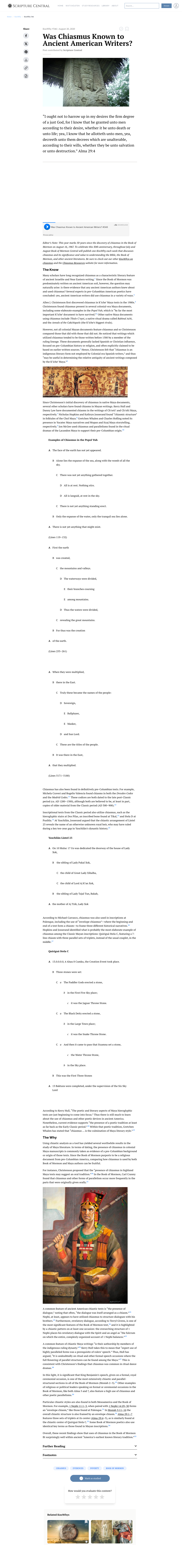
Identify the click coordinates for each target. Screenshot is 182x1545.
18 (88, 1126)
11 (69, 797)
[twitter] (26, 44)
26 (80, 1347)
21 (87, 1181)
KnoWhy (18, 17)
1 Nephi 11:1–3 (78, 1406)
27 (121, 1359)
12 (115, 805)
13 (118, 816)
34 (109, 1425)
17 (52, 941)
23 (54, 1320)
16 (129, 925)
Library (105, 6)
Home (60, 6)
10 (123, 430)
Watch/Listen (73, 6)
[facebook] (26, 36)
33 (88, 1421)
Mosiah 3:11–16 (117, 1410)
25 (126, 1336)
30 (73, 1394)
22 (130, 1312)
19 (134, 1130)
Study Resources (90, 6)
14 (53, 820)
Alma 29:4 (97, 1418)
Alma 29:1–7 (125, 1414)
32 (116, 1413)
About (115, 6)
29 (116, 1382)
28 (53, 1367)
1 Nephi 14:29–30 (119, 1406)
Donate (166, 6)
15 (109, 828)
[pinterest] (26, 52)
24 (110, 1324)
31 (103, 1409)
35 (135, 1436)
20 (92, 1173)
